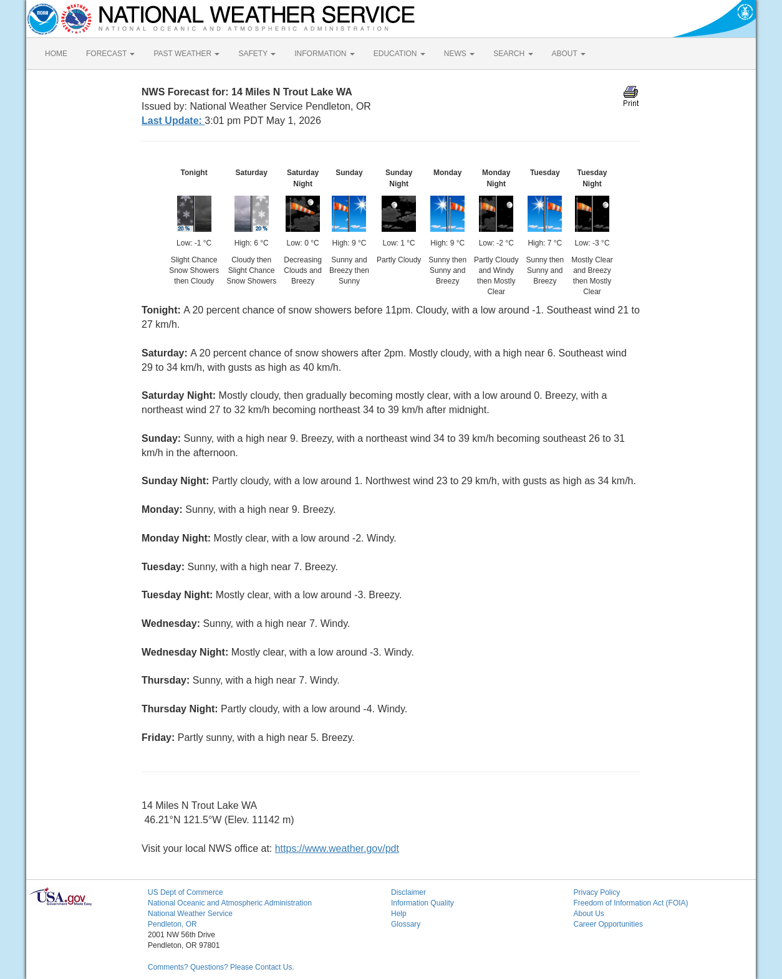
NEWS (459, 53)
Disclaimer (408, 892)
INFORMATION (324, 53)
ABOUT (569, 53)
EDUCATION (399, 53)
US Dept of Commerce (185, 892)
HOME (56, 53)
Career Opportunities (608, 924)
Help (399, 913)
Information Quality (422, 903)
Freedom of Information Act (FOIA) (631, 903)
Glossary (405, 924)
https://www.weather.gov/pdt (337, 848)
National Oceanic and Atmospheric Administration (230, 903)
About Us (589, 913)
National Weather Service (190, 913)
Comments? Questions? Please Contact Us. (221, 967)
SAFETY (257, 53)
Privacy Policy (597, 892)
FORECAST (110, 53)
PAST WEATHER (186, 53)
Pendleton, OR (172, 924)
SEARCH (513, 53)
